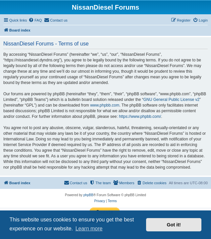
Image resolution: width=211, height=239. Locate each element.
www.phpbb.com (104, 105)
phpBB (88, 195)
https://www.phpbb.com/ (140, 116)
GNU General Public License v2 (171, 99)
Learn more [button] (89, 228)
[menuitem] (35, 20)
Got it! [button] (174, 224)
